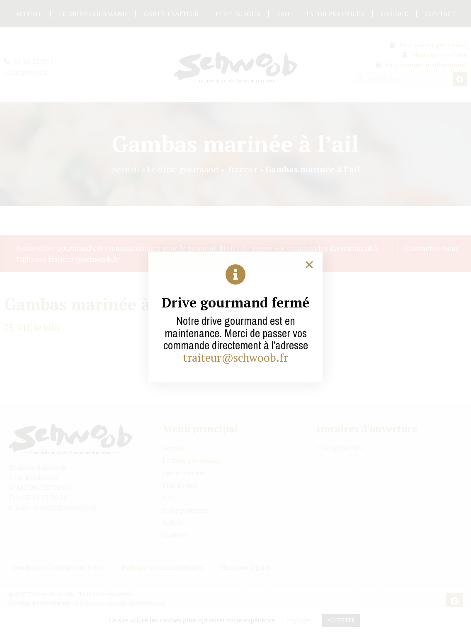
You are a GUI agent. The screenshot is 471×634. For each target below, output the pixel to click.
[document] (235, 317)
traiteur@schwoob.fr (235, 357)
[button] (309, 265)
